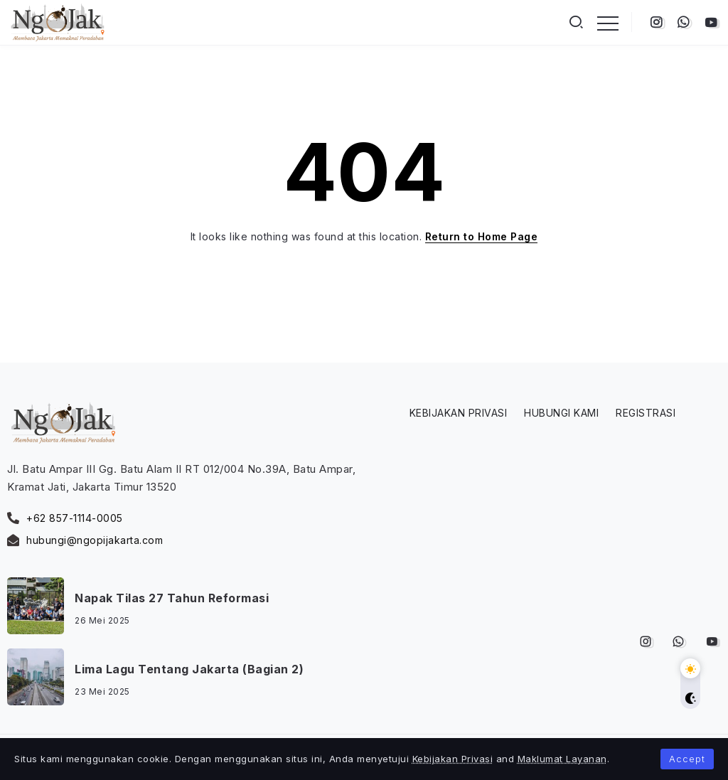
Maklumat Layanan (562, 758)
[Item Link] (35, 605)
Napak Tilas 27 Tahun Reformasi (172, 598)
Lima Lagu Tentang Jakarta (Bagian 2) (189, 669)
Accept (687, 758)
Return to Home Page (481, 236)
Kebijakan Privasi (452, 758)
